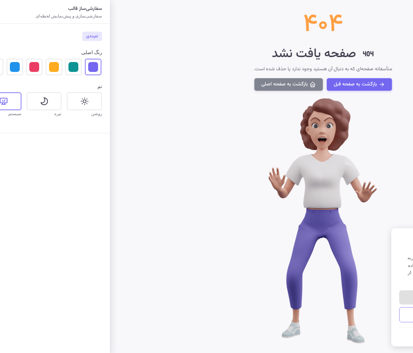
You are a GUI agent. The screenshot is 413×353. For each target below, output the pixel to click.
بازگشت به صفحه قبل (242, 84)
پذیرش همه (370, 297)
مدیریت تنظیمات (340, 314)
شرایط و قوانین (334, 336)
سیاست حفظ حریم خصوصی (375, 336)
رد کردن (311, 297)
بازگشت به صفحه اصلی (171, 84)
